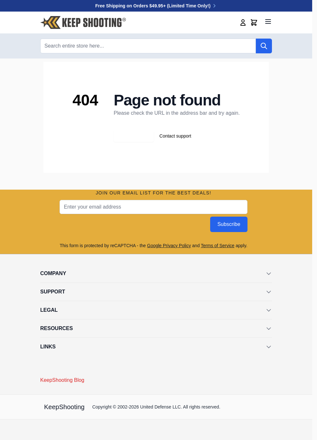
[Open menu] (268, 21)
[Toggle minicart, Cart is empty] (254, 22)
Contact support (175, 136)
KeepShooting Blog (62, 380)
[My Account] (243, 22)
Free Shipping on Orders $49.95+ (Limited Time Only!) (156, 5)
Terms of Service (217, 245)
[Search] (264, 46)
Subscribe (228, 224)
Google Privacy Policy (169, 245)
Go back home (133, 136)
